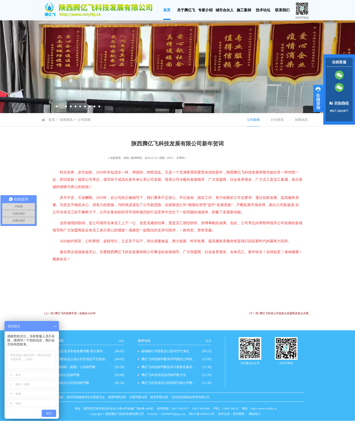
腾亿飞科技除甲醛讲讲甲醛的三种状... (168, 359)
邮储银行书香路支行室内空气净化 (165, 351)
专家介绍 (205, 10)
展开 (318, 98)
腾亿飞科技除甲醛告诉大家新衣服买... (168, 367)
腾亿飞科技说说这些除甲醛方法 (164, 375)
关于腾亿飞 (186, 10)
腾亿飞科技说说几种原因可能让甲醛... (168, 383)
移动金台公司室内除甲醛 (71, 383)
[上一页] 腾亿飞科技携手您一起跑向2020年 (70, 313)
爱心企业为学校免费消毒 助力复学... (79, 351)
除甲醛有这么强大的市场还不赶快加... (81, 359)
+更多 (120, 341)
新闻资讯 (66, 119)
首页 (166, 10)
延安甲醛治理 (159, 397)
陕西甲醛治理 (117, 397)
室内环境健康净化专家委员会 (86, 397)
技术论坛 (263, 10)
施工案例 (244, 10)
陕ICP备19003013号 (201, 414)
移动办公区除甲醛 (67, 375)
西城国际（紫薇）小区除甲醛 (75, 367)
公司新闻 (84, 119)
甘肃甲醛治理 (138, 397)
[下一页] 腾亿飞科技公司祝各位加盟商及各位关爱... (280, 313)
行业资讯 (277, 119)
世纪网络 (239, 414)
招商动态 (301, 119)
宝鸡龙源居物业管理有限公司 (190, 397)
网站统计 (255, 414)
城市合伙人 (225, 10)
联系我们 (282, 10)
